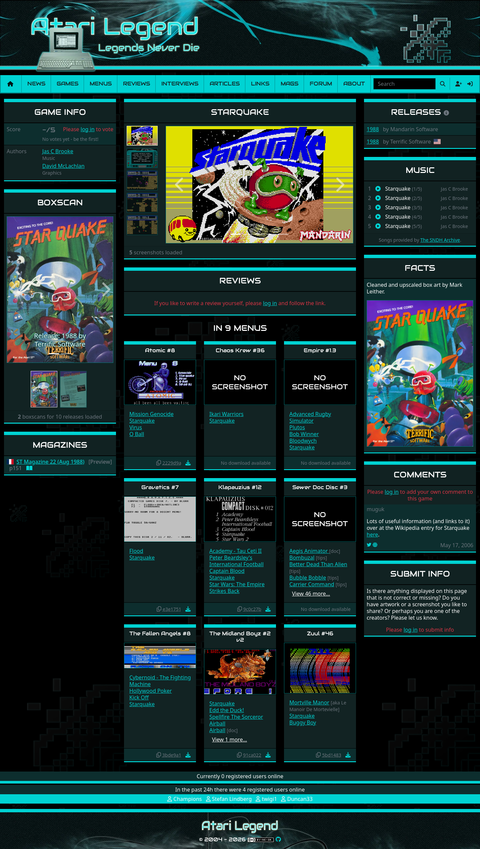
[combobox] (404, 83)
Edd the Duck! (226, 710)
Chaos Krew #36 (240, 350)
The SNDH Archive (440, 240)
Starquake (142, 420)
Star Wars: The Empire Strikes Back (237, 588)
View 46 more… (311, 593)
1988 (373, 129)
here (372, 534)
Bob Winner (304, 434)
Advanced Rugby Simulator (310, 417)
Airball (217, 723)
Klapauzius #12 (240, 487)
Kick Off (139, 697)
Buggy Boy (302, 722)
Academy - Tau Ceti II (235, 551)
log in (88, 129)
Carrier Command (311, 584)
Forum (321, 83)
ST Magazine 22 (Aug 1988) (51, 462)
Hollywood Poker (150, 690)
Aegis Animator (309, 551)
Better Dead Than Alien (318, 564)
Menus (101, 83)
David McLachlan (63, 166)
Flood (136, 551)
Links (260, 83)
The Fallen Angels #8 (160, 633)
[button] (15, 289)
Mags (289, 83)
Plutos (297, 427)
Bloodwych (303, 440)
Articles (225, 83)
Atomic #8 (160, 350)
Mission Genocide (151, 414)
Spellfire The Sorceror (236, 716)
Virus (135, 427)
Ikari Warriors (226, 414)
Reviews (136, 83)
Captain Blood (227, 571)
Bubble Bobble (307, 577)
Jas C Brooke (57, 151)
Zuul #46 (320, 633)
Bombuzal (301, 557)
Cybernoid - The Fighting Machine (160, 681)
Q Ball (136, 434)
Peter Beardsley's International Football (236, 561)
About (354, 83)
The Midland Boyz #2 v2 (240, 636)
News (36, 83)
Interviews (179, 83)
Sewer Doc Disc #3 (320, 487)
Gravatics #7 (160, 487)
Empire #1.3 (320, 350)
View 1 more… (229, 739)
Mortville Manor (309, 702)
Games (67, 83)
